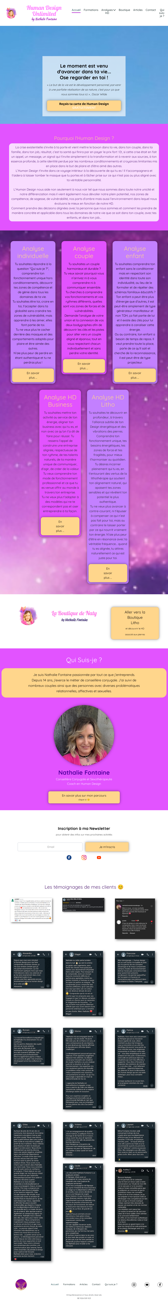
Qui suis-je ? (162, 13)
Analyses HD (108, 11)
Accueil (76, 10)
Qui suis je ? (111, 1284)
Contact (151, 10)
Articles (138, 10)
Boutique (124, 10)
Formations (91, 10)
